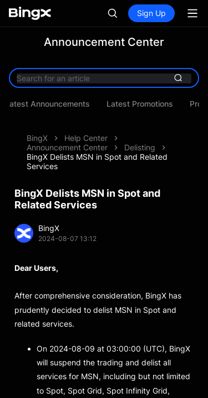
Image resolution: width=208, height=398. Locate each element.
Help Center (86, 138)
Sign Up (151, 13)
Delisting (139, 147)
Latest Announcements (51, 104)
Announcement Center (67, 147)
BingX (37, 138)
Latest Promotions (143, 104)
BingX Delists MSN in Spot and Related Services (97, 161)
